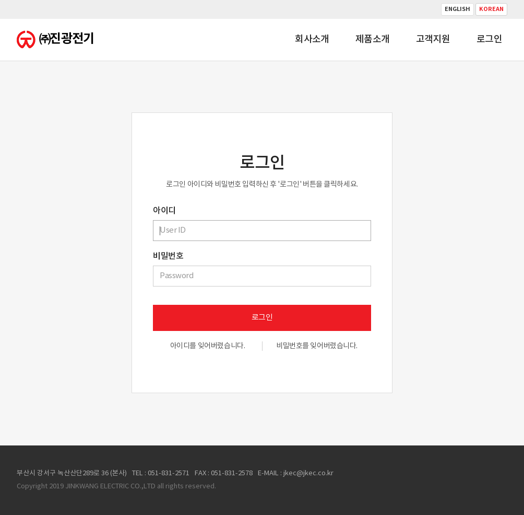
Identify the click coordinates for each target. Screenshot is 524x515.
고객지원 (433, 39)
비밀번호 (168, 256)
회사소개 (312, 39)
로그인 (489, 39)
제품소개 (372, 39)
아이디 (164, 211)
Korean (491, 9)
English (457, 9)
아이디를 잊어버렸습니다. (207, 346)
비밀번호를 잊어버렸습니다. (317, 346)
